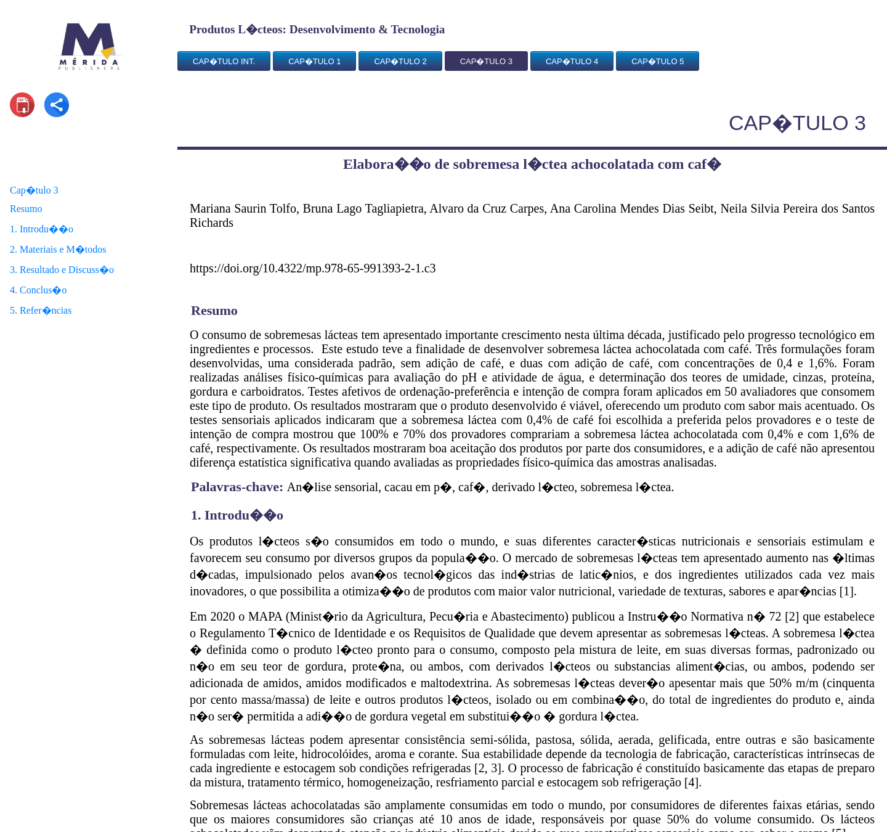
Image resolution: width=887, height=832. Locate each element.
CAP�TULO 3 (486, 61)
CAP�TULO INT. (224, 61)
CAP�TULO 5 (657, 61)
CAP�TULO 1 (314, 61)
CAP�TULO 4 (572, 61)
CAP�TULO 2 (400, 61)
